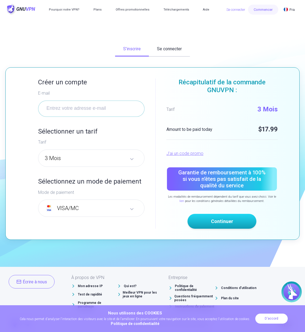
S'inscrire (132, 48)
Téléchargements (176, 9)
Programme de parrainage (89, 304)
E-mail (44, 93)
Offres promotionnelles (132, 9)
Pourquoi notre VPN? (64, 9)
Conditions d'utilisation (238, 288)
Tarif (42, 142)
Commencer (263, 10)
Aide (206, 9)
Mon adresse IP (90, 286)
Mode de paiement (56, 192)
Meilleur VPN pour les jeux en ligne (140, 294)
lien (181, 201)
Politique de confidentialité (186, 288)
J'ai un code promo (184, 153)
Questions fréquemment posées (193, 298)
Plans (97, 9)
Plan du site (230, 298)
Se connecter (235, 10)
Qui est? (130, 286)
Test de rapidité (90, 294)
